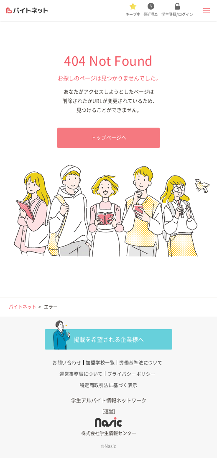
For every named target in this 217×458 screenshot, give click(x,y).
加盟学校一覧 (100, 362)
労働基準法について (141, 362)
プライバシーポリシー (131, 373)
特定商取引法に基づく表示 (109, 385)
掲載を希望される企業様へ (109, 339)
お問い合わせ (66, 362)
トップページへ (108, 137)
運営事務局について (81, 373)
